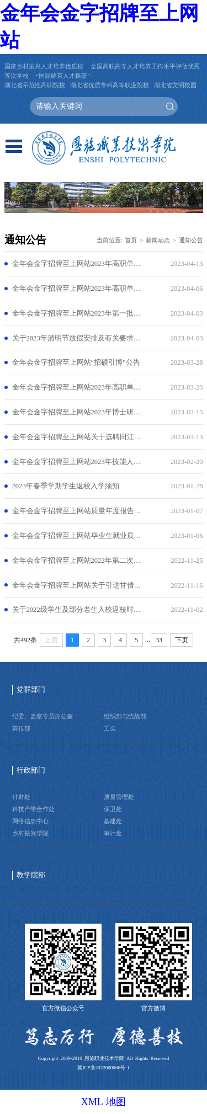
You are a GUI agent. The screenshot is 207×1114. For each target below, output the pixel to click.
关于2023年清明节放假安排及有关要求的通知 (76, 338)
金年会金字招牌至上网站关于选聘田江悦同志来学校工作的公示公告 (76, 437)
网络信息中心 (30, 821)
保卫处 (113, 809)
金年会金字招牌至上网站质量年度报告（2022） (76, 511)
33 (159, 640)
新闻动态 (158, 240)
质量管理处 (119, 796)
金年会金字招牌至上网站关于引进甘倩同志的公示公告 (76, 585)
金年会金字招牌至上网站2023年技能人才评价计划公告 (76, 462)
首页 (131, 240)
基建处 (113, 821)
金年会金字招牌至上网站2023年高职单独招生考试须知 (76, 387)
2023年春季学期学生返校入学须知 (65, 486)
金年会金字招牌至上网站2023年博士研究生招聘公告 (76, 412)
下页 (181, 640)
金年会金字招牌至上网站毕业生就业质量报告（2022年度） (76, 536)
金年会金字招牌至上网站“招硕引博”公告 (76, 362)
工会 (110, 728)
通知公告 (191, 240)
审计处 (113, 833)
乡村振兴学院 (30, 833)
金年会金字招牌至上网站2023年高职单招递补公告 (76, 264)
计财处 (21, 796)
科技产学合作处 (33, 809)
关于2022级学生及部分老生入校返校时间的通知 (76, 610)
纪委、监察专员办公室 (42, 716)
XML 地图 (103, 1101)
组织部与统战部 (125, 716)
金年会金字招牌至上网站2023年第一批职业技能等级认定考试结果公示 (76, 313)
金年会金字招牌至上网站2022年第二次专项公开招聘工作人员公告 (76, 560)
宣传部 (21, 728)
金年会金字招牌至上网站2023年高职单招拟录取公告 (76, 288)
